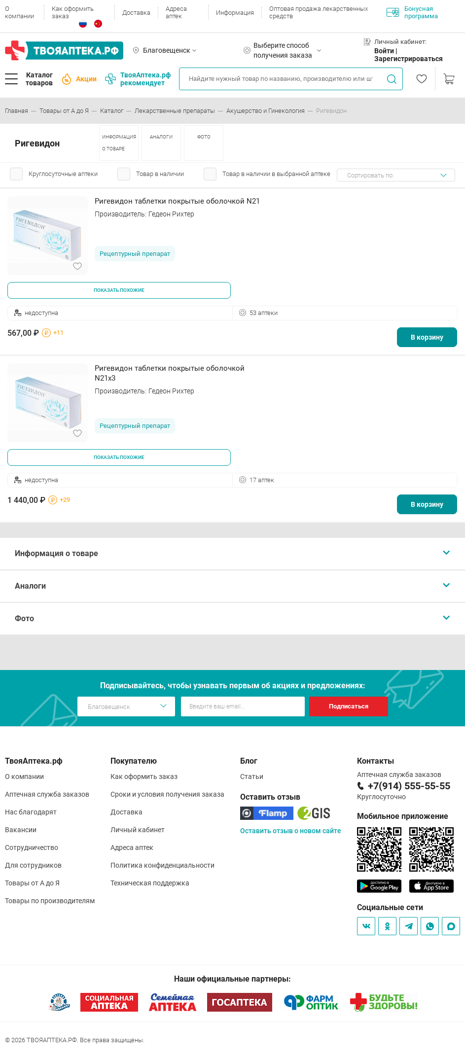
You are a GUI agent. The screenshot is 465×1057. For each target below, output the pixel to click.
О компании (19, 12)
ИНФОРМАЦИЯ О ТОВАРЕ (119, 142)
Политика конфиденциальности (162, 865)
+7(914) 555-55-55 (409, 786)
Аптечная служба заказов (47, 794)
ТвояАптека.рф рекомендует (138, 79)
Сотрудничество (31, 847)
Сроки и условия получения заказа (167, 794)
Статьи (251, 776)
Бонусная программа (412, 12)
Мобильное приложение (402, 816)
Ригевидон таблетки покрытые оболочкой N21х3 (170, 373)
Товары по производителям (50, 901)
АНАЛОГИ (161, 137)
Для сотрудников (33, 865)
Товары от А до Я (32, 883)
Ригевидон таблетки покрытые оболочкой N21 (177, 201)
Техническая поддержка (149, 883)
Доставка (136, 12)
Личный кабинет (137, 830)
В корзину (427, 337)
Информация (235, 12)
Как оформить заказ (73, 12)
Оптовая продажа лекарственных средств (318, 12)
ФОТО (204, 137)
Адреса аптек (176, 12)
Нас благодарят (31, 812)
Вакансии (20, 830)
